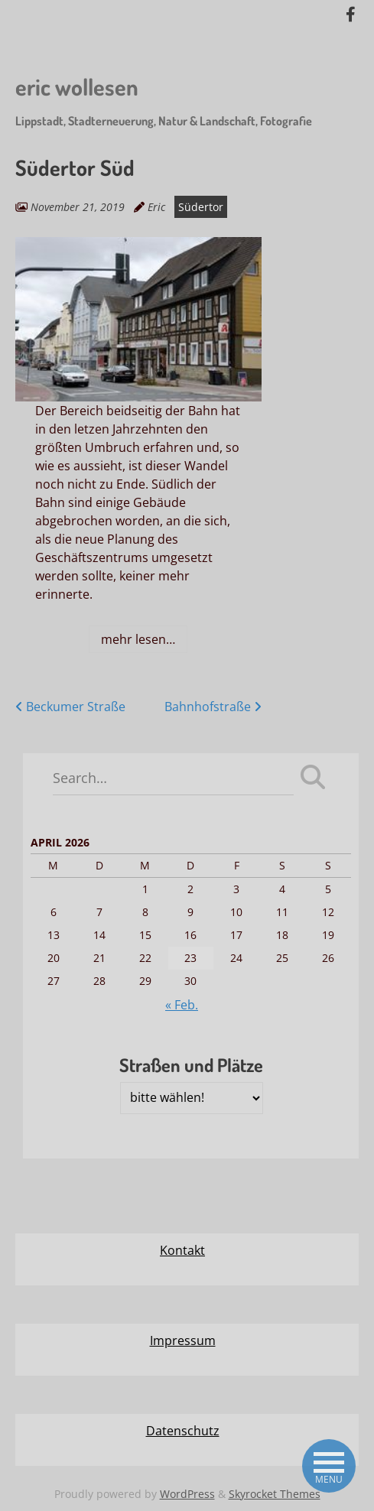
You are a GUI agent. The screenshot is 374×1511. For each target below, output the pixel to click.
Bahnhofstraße (213, 706)
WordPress (187, 1494)
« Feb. (181, 1004)
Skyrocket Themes (274, 1494)
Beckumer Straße (70, 706)
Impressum (183, 1340)
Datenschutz (183, 1430)
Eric (156, 207)
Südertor (200, 207)
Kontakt (182, 1250)
